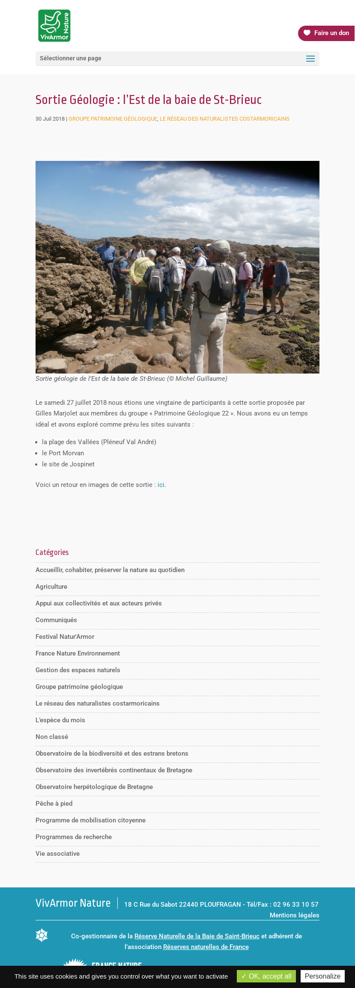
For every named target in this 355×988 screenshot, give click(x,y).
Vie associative (58, 853)
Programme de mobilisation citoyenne (91, 820)
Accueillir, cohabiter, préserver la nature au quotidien (110, 570)
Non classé (52, 737)
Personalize (323, 976)
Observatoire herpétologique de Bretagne (94, 787)
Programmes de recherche (74, 837)
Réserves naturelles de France (206, 947)
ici (161, 485)
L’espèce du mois (60, 720)
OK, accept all (266, 976)
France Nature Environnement (78, 653)
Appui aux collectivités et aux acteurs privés (99, 603)
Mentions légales (294, 915)
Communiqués (56, 620)
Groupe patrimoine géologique (113, 119)
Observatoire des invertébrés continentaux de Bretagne (114, 770)
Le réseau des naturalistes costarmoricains (224, 119)
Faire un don (331, 33)
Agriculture (51, 586)
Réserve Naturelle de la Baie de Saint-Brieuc (197, 936)
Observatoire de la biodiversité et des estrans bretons (112, 753)
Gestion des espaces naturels (78, 670)
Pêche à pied (54, 803)
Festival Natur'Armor (65, 637)
